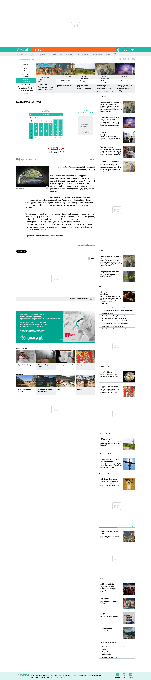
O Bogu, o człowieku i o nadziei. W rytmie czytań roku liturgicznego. (110, 485)
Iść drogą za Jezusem (85, 81)
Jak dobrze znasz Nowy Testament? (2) (114, 316)
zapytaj (56, 2)
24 (31, 134)
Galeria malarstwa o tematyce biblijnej (109, 602)
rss (124, 59)
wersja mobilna (115, 2)
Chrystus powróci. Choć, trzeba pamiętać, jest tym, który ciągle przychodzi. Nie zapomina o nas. (110, 124)
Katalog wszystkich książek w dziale (109, 617)
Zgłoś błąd (130, 674)
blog (40, 2)
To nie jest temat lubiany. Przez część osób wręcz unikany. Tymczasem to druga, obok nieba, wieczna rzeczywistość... (110, 137)
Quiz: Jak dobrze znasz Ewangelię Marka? (115, 321)
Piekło (103, 132)
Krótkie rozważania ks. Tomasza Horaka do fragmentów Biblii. (110, 375)
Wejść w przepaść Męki (44, 81)
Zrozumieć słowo (66, 77)
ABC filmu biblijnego (109, 584)
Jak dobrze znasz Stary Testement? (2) (114, 318)
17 (31, 131)
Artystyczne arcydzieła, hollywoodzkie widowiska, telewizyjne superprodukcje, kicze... (108, 589)
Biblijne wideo (106, 628)
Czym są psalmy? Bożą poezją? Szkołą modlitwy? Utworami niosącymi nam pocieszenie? (109, 391)
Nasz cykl (125, 77)
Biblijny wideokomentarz (107, 453)
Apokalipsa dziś (125, 81)
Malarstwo (104, 599)
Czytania (91, 159)
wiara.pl (23, 49)
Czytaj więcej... (46, 93)
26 (31, 121)
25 (36, 134)
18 (36, 131)
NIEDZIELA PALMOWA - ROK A (65, 81)
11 (36, 127)
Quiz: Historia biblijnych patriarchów (114, 308)
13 (45, 127)
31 (31, 137)
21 (50, 131)
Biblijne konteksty (85, 77)
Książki (103, 613)
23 (60, 131)
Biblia (40, 49)
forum (32, 2)
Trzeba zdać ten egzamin (105, 81)
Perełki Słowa (106, 372)
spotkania (66, 2)
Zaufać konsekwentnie (109, 162)
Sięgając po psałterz (109, 387)
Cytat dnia (26, 85)
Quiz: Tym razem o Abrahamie (108, 293)
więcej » (26, 95)
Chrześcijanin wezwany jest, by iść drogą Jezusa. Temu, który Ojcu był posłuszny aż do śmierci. (111, 465)
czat (47, 2)
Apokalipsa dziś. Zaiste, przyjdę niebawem (110, 119)
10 (31, 127)
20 (45, 131)
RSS (124, 674)
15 (55, 127)
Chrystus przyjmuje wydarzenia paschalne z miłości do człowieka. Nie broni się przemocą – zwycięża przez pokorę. (45, 88)
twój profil (125, 49)
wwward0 (19, 188)
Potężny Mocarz (107, 652)
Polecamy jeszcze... (105, 366)
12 (41, 127)
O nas (32, 675)
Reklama (68, 675)
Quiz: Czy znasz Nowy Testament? (112, 326)
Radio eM (77, 2)
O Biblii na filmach (105, 631)
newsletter (117, 674)
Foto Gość (61, 675)
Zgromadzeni (106, 654)
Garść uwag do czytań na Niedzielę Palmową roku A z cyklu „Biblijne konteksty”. (84, 86)
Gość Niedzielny (89, 2)
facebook (129, 59)
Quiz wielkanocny (107, 313)
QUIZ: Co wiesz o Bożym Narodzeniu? (114, 329)
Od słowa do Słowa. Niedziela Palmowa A (109, 480)
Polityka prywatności (95, 675)
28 (41, 121)
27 (36, 121)
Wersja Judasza (106, 147)
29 (45, 121)
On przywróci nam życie (110, 272)
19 (41, 131)
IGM (37, 675)
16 (60, 127)
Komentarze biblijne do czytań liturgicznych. (109, 537)
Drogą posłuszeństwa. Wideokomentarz (109, 460)
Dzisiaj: (46, 111)
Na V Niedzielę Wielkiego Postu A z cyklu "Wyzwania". (110, 275)
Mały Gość (102, 2)
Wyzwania (102, 250)
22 (55, 131)
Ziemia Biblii (19, 374)
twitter (133, 59)
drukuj (93, 258)
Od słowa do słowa (105, 473)
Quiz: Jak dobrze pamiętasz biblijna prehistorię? (117, 311)
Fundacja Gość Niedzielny (79, 675)
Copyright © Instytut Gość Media (40, 677)
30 (50, 121)
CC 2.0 (24, 188)
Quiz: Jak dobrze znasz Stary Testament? (115, 324)
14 (50, 127)
